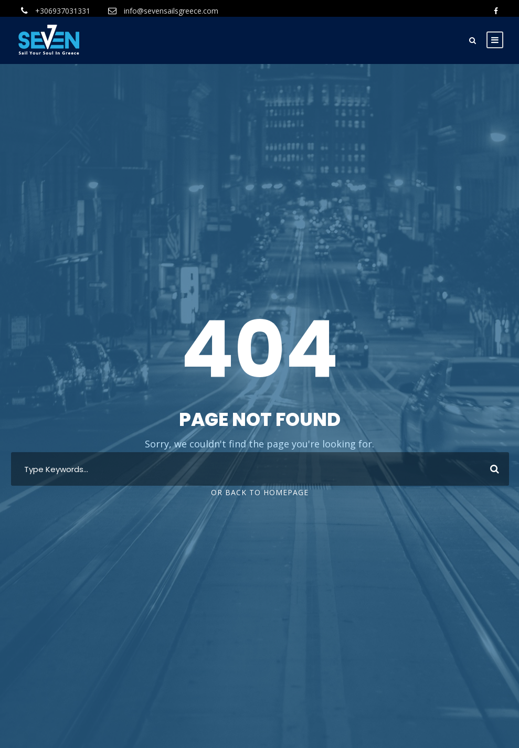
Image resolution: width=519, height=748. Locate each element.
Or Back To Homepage (260, 492)
